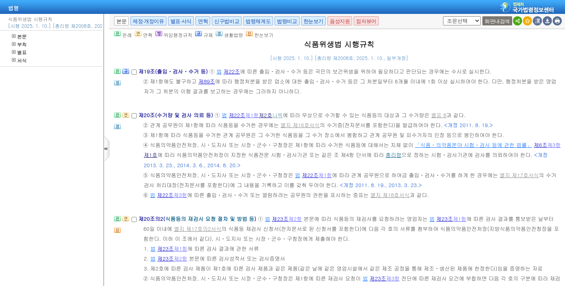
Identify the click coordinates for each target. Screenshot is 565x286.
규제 (204, 34)
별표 (19, 52)
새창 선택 (441, 16)
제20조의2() (198, 218)
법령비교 (287, 21)
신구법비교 (226, 21)
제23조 (280, 218)
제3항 (554, 145)
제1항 (252, 115)
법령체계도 (258, 21)
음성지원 (340, 21)
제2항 (295, 218)
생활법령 (229, 34)
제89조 (206, 81)
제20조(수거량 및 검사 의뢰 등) (176, 115)
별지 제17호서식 (519, 175)
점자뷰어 (366, 21)
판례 (123, 34)
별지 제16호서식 (300, 125)
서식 (19, 60)
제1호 (150, 154)
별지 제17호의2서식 (197, 228)
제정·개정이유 (148, 21)
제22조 (231, 71)
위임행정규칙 (173, 34)
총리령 (394, 154)
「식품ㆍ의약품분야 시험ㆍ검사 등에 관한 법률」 (473, 145)
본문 (19, 36)
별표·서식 (181, 21)
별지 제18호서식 (390, 195)
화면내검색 (497, 21)
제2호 (265, 115)
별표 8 (438, 115)
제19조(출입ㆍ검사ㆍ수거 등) (173, 71)
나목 (277, 115)
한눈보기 (313, 21)
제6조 (540, 145)
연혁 (203, 21)
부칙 (19, 44)
